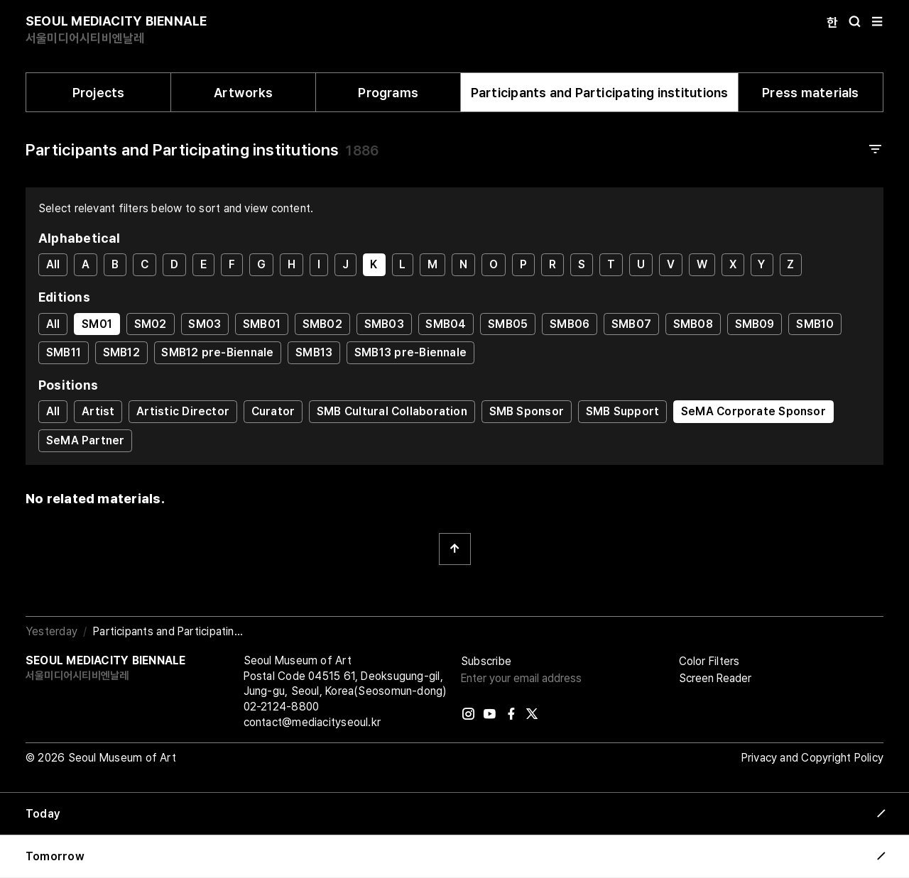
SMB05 (508, 324)
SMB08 (693, 324)
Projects (98, 92)
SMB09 (755, 324)
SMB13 (313, 352)
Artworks (243, 92)
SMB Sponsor (526, 411)
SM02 (150, 324)
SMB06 (569, 324)
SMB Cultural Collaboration (392, 411)
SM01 (97, 324)
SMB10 (815, 324)
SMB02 (322, 324)
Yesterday (51, 631)
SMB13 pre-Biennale (410, 352)
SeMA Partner (85, 440)
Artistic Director (182, 411)
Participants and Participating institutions (600, 92)
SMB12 (121, 352)
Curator (273, 411)
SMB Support (622, 411)
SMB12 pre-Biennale (217, 352)
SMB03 (384, 324)
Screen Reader (715, 678)
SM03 (204, 324)
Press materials (810, 92)
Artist (98, 411)
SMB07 (631, 324)
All (53, 264)
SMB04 (445, 324)
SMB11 (63, 352)
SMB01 (262, 324)
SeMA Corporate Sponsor (753, 411)
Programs (388, 92)
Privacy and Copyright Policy (812, 757)
